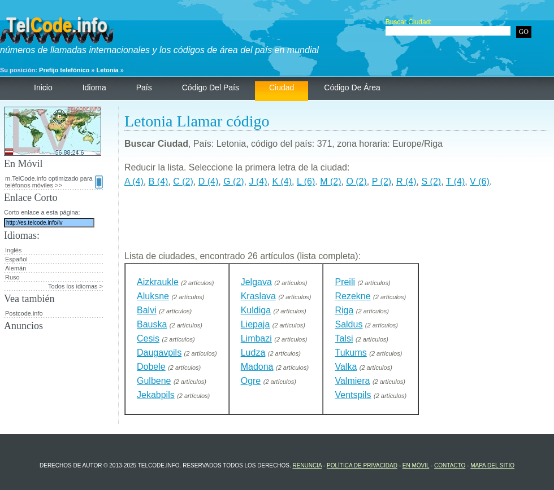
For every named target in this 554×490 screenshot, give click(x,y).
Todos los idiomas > (75, 286)
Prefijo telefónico (64, 70)
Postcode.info (24, 313)
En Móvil (415, 465)
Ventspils (353, 395)
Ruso (12, 277)
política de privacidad (362, 465)
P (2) (381, 181)
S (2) (431, 181)
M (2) (330, 181)
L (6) (306, 181)
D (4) (208, 181)
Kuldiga (256, 310)
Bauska (152, 324)
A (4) (134, 181)
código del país (210, 87)
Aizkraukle (158, 282)
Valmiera (352, 381)
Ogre (251, 381)
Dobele (151, 366)
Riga (344, 310)
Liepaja (255, 324)
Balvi (147, 310)
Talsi (344, 338)
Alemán (15, 268)
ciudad (281, 87)
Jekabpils (156, 395)
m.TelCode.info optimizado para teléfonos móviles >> (54, 182)
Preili (345, 282)
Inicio (43, 87)
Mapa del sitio (492, 465)
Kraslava (258, 296)
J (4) (258, 181)
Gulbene (154, 381)
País (144, 87)
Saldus (348, 324)
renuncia (307, 465)
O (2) (356, 181)
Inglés (13, 250)
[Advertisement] (336, 223)
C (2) (183, 181)
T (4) (455, 181)
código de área (352, 87)
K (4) (282, 181)
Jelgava (256, 282)
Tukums (350, 352)
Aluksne (153, 296)
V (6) (480, 181)
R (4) (406, 181)
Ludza (253, 352)
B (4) (158, 181)
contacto (449, 465)
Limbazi (256, 338)
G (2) (233, 181)
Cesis (148, 338)
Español (16, 259)
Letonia (108, 70)
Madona (257, 366)
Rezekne (352, 296)
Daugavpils (159, 352)
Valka (346, 366)
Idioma (94, 87)
